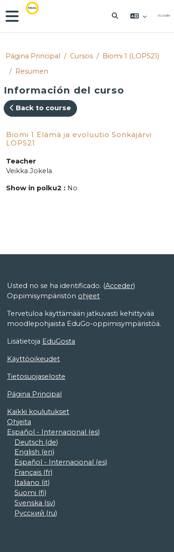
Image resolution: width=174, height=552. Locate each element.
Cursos (81, 56)
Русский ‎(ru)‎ (35, 513)
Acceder (164, 16)
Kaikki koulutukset (38, 412)
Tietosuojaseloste (36, 376)
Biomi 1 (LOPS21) (131, 56)
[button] (115, 16)
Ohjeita (19, 422)
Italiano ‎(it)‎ (32, 482)
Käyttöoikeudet (33, 359)
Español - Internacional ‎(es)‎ (53, 432)
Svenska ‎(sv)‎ (34, 503)
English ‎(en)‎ (34, 452)
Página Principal (33, 56)
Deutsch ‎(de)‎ (36, 442)
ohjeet (89, 296)
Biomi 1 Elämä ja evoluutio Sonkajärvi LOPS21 (79, 138)
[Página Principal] (38, 16)
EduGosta (58, 341)
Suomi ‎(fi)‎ (30, 493)
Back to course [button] (40, 108)
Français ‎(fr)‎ (33, 472)
